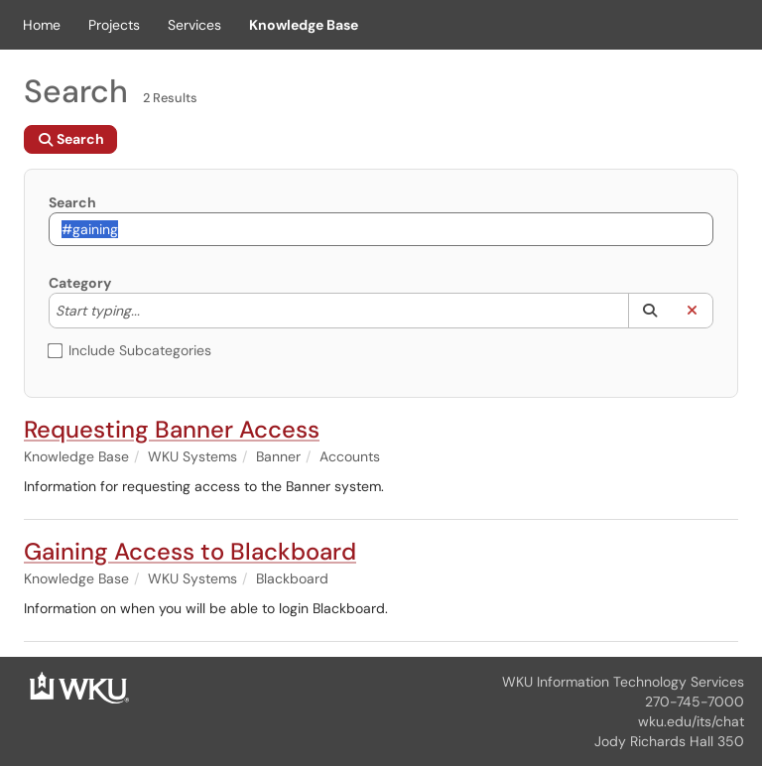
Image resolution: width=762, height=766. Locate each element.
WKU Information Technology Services (623, 682)
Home (42, 25)
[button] (649, 310)
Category (80, 283)
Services (194, 25)
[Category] (150, 310)
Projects (114, 25)
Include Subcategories (130, 350)
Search (72, 202)
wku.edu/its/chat (691, 721)
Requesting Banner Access (171, 429)
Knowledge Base (303, 25)
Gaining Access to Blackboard (190, 551)
